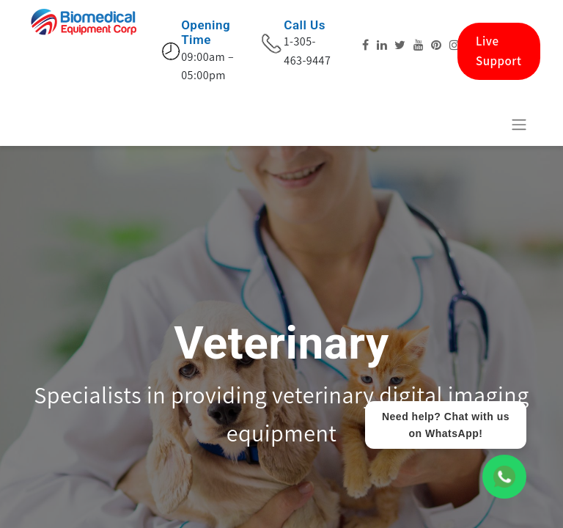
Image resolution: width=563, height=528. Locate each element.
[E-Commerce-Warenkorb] (483, 124)
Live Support (499, 51)
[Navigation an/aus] (519, 124)
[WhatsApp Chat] (504, 477)
